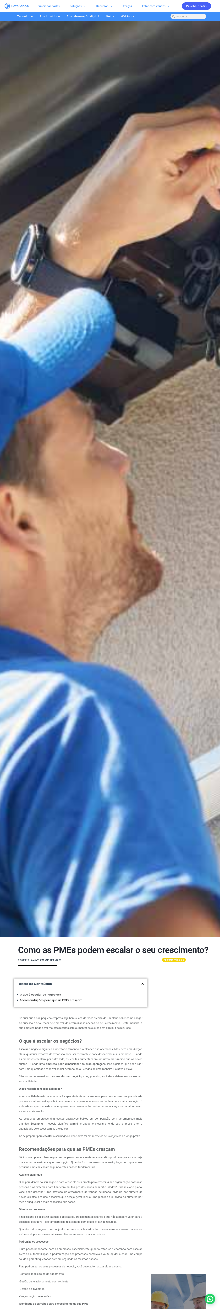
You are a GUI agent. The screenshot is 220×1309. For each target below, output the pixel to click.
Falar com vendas (156, 6)
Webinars (127, 16)
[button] (142, 983)
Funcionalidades (48, 6)
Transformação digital (83, 16)
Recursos (104, 6)
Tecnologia (25, 16)
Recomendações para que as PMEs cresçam (51, 1000)
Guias (110, 16)
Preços (127, 6)
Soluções (78, 6)
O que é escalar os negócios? (40, 995)
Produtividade (50, 16)
